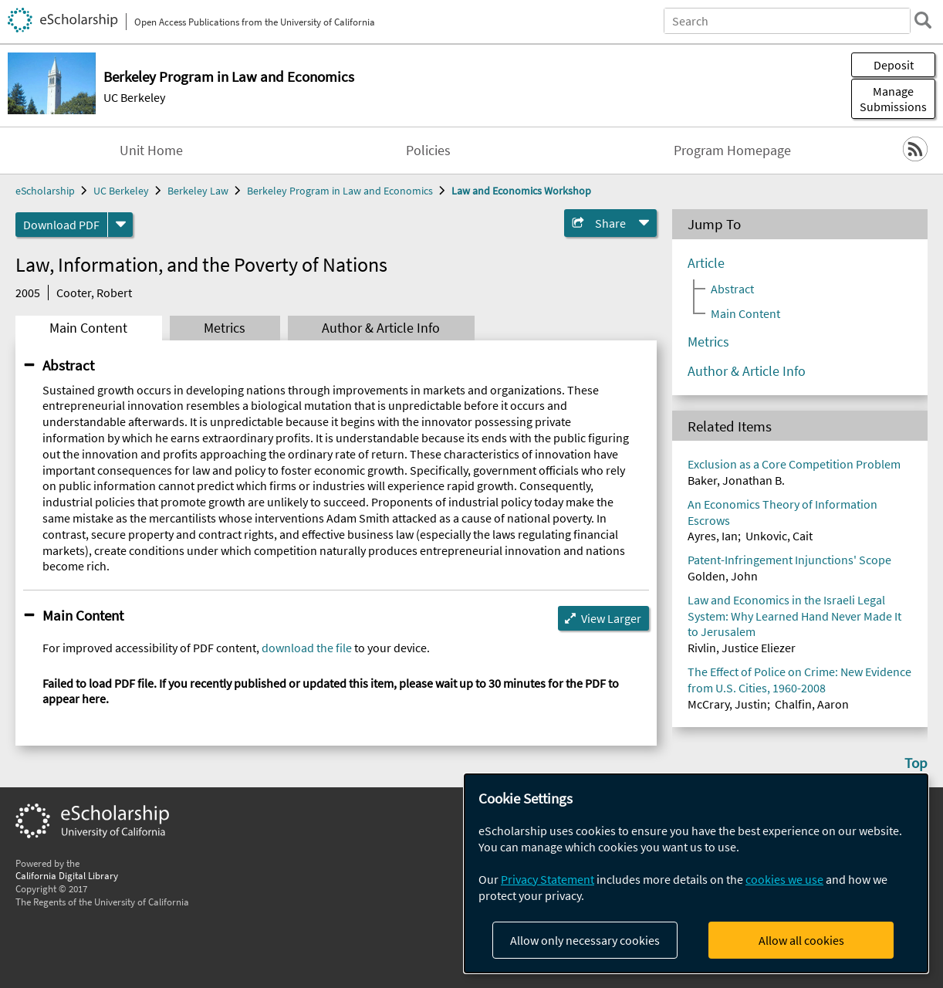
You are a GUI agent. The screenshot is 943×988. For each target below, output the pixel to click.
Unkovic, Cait (779, 535)
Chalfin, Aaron (812, 704)
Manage (893, 98)
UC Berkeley (134, 97)
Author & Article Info (381, 328)
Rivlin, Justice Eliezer (742, 647)
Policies (428, 150)
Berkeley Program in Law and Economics (340, 191)
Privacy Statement (547, 879)
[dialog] (696, 873)
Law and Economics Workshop (521, 191)
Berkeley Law (197, 191)
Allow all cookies (801, 940)
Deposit (894, 65)
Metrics (224, 328)
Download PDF (61, 224)
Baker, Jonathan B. (736, 480)
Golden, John (723, 576)
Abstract (68, 365)
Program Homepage (732, 150)
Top (916, 762)
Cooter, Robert (94, 292)
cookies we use (784, 879)
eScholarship (45, 191)
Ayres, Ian (713, 535)
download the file (307, 647)
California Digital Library (66, 875)
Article (706, 263)
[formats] (120, 224)
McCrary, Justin (727, 704)
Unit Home (151, 150)
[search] (923, 20)
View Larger (611, 618)
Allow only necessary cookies (585, 940)
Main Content (88, 328)
